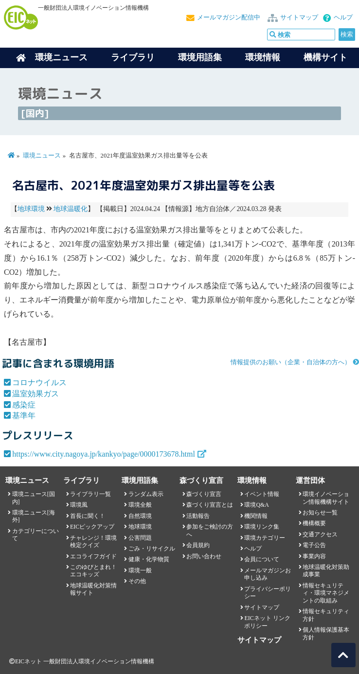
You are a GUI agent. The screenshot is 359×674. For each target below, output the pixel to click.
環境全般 (140, 504)
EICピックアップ (92, 526)
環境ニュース (42, 155)
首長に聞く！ (87, 516)
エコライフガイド (93, 556)
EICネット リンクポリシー (267, 622)
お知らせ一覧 (320, 512)
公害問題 (140, 537)
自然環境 (140, 516)
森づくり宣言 (203, 494)
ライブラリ (133, 57)
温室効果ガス (35, 394)
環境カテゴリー (264, 537)
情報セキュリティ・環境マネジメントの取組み (326, 593)
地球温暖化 (71, 209)
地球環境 (31, 209)
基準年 (24, 415)
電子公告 (314, 545)
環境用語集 (200, 57)
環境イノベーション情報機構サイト (326, 498)
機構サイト (325, 57)
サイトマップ (299, 17)
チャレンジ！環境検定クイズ (93, 541)
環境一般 (140, 570)
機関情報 (256, 516)
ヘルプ (343, 17)
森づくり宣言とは (209, 504)
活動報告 (198, 516)
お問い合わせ (203, 556)
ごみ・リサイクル (151, 548)
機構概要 (314, 523)
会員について (261, 559)
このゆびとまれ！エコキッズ (93, 571)
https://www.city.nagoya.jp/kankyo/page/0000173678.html (103, 454)
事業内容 (314, 556)
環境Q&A (256, 504)
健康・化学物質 (148, 559)
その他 (137, 581)
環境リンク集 (261, 526)
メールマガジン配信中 (228, 17)
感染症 (24, 405)
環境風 (79, 504)
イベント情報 (261, 494)
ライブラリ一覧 (90, 494)
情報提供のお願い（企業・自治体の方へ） (291, 362)
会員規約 (198, 545)
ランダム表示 (145, 494)
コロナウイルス (39, 382)
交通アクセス (320, 534)
